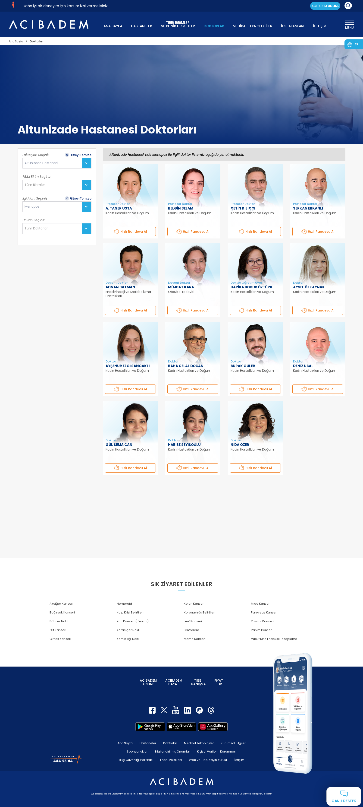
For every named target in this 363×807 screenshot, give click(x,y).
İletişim (239, 755)
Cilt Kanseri (58, 630)
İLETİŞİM (319, 26)
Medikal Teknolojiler (199, 738)
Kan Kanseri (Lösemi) (133, 621)
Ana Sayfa (125, 738)
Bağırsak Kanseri (62, 612)
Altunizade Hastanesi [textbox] (41, 163)
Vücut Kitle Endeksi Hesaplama (274, 639)
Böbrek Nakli (59, 621)
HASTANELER (141, 26)
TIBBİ (198, 680)
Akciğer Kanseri (61, 603)
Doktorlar (170, 738)
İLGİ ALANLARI (292, 26)
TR (356, 44)
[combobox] (57, 163)
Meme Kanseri (195, 639)
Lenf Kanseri (193, 621)
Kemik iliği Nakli (128, 639)
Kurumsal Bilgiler (233, 738)
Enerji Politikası (171, 755)
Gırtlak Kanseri (60, 639)
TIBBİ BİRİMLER (178, 24)
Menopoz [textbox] (32, 206)
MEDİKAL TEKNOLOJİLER (252, 26)
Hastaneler (148, 738)
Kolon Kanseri (194, 603)
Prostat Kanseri (262, 621)
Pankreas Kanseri (264, 612)
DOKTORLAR (214, 26)
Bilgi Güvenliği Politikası (136, 755)
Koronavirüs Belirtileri (199, 612)
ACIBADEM (325, 6)
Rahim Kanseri (261, 630)
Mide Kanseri (260, 603)
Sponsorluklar (137, 746)
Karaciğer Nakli (128, 630)
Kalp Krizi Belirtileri (130, 612)
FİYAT (219, 680)
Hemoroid (124, 603)
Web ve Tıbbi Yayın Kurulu (208, 755)
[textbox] (36, 185)
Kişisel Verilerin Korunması (216, 746)
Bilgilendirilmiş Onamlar (172, 746)
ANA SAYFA (112, 26)
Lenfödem (191, 630)
